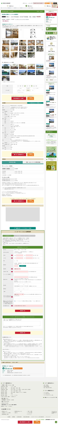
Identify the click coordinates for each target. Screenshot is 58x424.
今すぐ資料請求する (20, 154)
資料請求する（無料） (19, 98)
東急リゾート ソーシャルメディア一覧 (51, 397)
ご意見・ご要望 (29, 411)
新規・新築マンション (5, 398)
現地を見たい (16, 251)
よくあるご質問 (30, 3)
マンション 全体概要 (50, 29)
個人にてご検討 (17, 249)
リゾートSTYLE (46, 392)
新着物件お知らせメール (18, 411)
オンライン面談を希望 (18, 252)
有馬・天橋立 (13, 392)
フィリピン (16, 395)
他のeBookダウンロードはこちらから (51, 159)
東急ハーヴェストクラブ (5, 401)
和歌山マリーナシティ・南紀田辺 (21, 392)
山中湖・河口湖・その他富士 (26, 389)
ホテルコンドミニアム (5, 403)
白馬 (11, 389)
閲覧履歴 (55, 3)
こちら (24, 281)
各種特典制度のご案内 (5, 414)
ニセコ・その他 (13, 386)
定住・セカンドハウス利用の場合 (33, 162)
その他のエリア (13, 396)
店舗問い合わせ (25, 3)
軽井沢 (20, 389)
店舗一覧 (16, 412)
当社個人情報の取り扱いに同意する (20, 305)
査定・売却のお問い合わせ (48, 387)
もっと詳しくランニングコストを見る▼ (22, 19)
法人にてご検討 (23, 249)
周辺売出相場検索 (46, 386)
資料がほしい (31, 251)
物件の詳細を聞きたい (24, 251)
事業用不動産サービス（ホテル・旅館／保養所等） (9, 404)
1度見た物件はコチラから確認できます (55, 6)
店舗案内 (12, 366)
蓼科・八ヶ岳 (16, 389)
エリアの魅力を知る (47, 393)
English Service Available (38, 3)
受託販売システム (4, 411)
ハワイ (12, 395)
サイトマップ (29, 414)
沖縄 (11, 393)
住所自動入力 (22, 265)
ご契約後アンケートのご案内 (6, 412)
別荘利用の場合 (12, 162)
